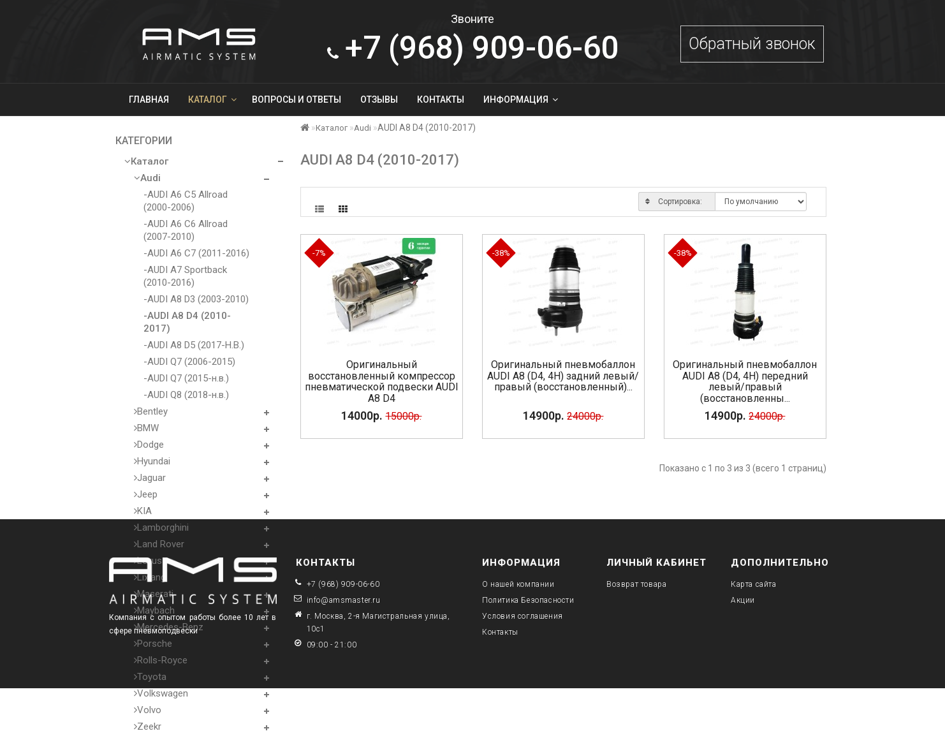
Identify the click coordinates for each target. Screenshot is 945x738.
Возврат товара (636, 584)
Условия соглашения (522, 616)
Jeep (146, 494)
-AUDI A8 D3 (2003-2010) (196, 299)
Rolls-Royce (160, 660)
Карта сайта (754, 584)
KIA (143, 511)
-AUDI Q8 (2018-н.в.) (186, 395)
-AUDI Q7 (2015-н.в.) (186, 378)
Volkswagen (161, 693)
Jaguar (150, 477)
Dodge (149, 444)
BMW (146, 428)
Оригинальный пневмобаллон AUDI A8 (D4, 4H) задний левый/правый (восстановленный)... (563, 375)
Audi (147, 178)
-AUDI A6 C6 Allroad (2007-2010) (185, 230)
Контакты (440, 99)
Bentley (151, 411)
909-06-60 (473, 47)
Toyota (150, 677)
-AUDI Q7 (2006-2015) (189, 361)
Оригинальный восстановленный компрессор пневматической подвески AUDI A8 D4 (381, 381)
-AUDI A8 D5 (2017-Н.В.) (193, 345)
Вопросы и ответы (296, 99)
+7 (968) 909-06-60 (343, 584)
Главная (149, 99)
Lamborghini (161, 527)
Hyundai (152, 461)
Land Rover (159, 544)
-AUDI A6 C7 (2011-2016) (196, 253)
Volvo (147, 710)
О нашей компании (518, 584)
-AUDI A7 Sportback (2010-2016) (185, 276)
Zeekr (147, 726)
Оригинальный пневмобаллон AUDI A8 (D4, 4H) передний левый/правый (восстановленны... (745, 381)
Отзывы (379, 99)
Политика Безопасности (528, 600)
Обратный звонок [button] (752, 43)
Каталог (212, 99)
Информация (520, 99)
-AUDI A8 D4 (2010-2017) (187, 322)
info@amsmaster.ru (344, 600)
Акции (743, 600)
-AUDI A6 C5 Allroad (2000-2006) (185, 201)
